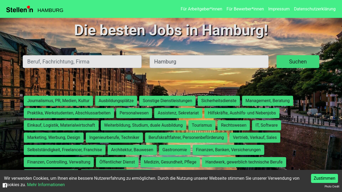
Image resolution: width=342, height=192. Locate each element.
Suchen (298, 61)
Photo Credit (332, 186)
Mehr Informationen (46, 184)
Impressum (279, 8)
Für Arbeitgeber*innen (201, 8)
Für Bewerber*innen (245, 8)
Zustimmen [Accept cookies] (324, 178)
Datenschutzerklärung (315, 8)
